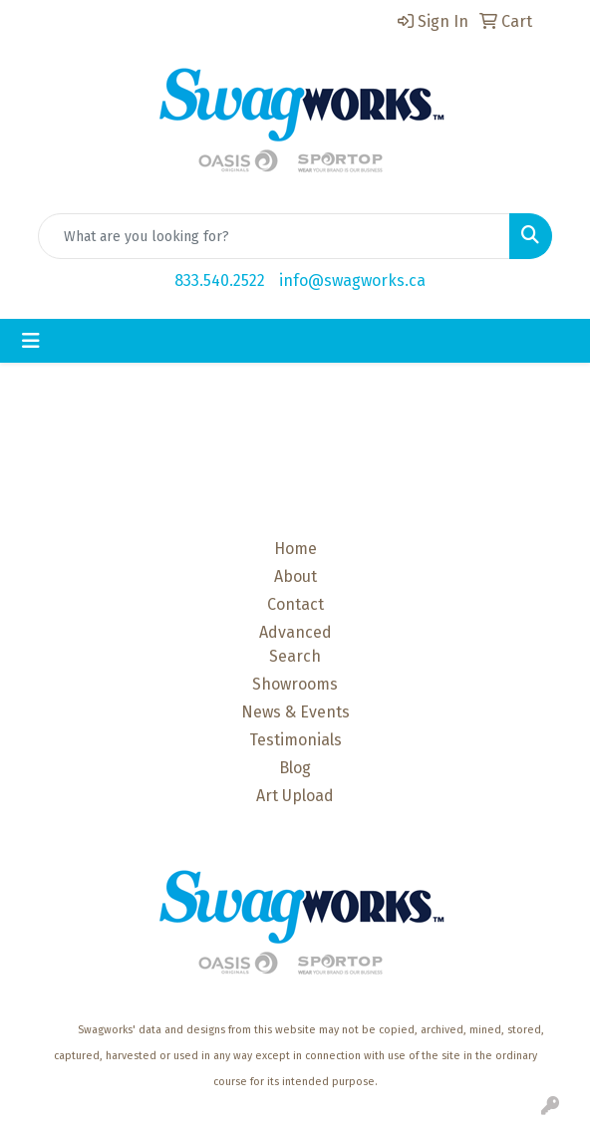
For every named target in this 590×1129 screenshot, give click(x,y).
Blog (295, 767)
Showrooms (295, 684)
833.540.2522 (219, 280)
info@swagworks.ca (352, 280)
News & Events (295, 712)
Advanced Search (295, 644)
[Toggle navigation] (31, 341)
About (295, 576)
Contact (295, 604)
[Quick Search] (274, 236)
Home (295, 548)
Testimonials (295, 739)
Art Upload (295, 795)
